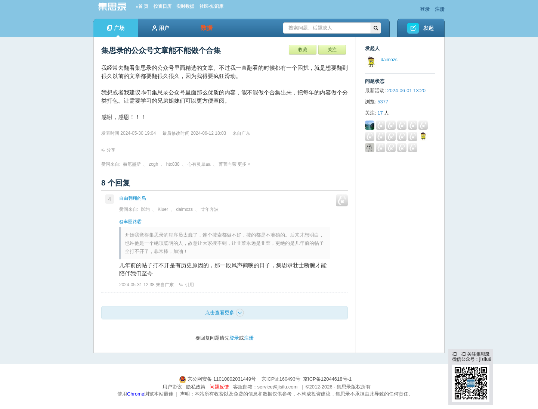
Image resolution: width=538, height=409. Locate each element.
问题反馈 (219, 387)
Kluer (163, 209)
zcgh (153, 164)
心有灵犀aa (199, 164)
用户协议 (172, 387)
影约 (145, 209)
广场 (115, 31)
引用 (186, 284)
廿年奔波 (210, 209)
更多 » (244, 164)
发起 (428, 28)
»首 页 (142, 6)
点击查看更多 (224, 313)
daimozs (184, 209)
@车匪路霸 (130, 221)
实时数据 (185, 6)
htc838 (173, 164)
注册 (440, 9)
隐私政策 (195, 387)
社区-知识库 (211, 6)
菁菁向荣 (227, 164)
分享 (108, 150)
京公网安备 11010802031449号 (218, 379)
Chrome (135, 394)
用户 (160, 28)
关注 (332, 49)
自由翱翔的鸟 (132, 198)
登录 (425, 9)
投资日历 (162, 6)
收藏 (302, 49)
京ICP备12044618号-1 (327, 379)
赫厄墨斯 (132, 164)
